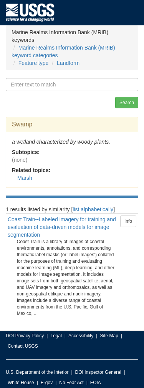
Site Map (109, 335)
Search (126, 102)
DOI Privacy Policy (25, 335)
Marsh (24, 178)
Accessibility (80, 335)
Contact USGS (23, 346)
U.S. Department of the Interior (37, 372)
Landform (68, 63)
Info (128, 221)
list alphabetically (93, 209)
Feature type (33, 63)
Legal (55, 335)
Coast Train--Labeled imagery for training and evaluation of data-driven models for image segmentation (62, 227)
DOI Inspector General (98, 372)
